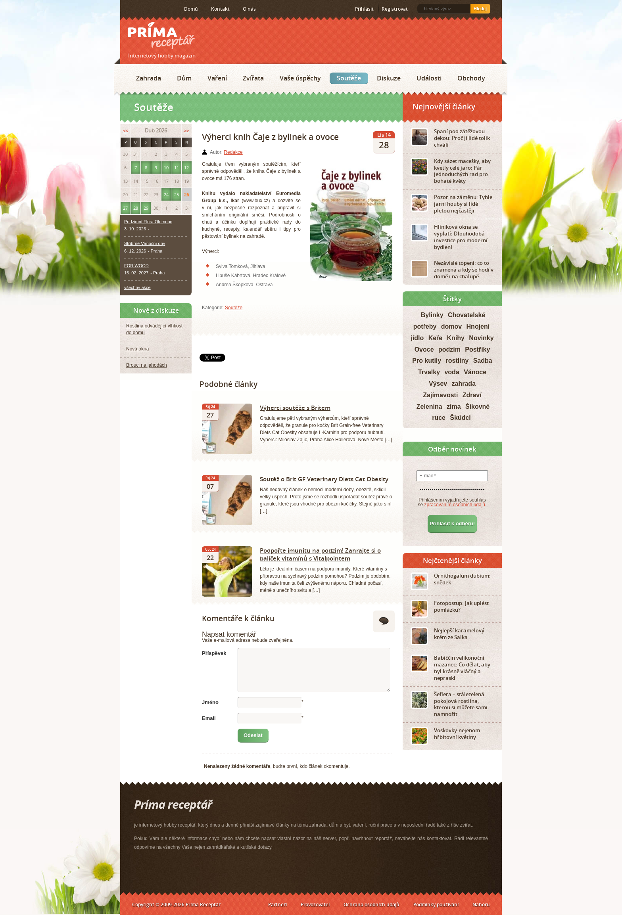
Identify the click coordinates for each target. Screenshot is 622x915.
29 (146, 208)
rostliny (457, 360)
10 (166, 167)
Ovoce (424, 349)
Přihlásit (364, 9)
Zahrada (148, 78)
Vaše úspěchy (300, 78)
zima (454, 406)
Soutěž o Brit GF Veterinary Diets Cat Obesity (324, 479)
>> (186, 131)
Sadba (482, 360)
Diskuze (389, 78)
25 (176, 194)
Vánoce (475, 372)
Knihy (456, 338)
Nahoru (481, 904)
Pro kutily (426, 360)
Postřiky (477, 349)
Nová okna (137, 349)
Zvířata (253, 78)
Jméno (210, 702)
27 (125, 208)
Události (429, 78)
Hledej (480, 8)
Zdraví (472, 395)
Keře (435, 338)
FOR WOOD (136, 265)
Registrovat (395, 9)
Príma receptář (161, 35)
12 (186, 167)
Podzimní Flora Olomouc (148, 221)
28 (135, 208)
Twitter (153, 9)
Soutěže (349, 78)
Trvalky (429, 372)
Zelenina (429, 406)
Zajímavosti (440, 395)
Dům (184, 78)
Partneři (277, 904)
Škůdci (460, 417)
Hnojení (478, 326)
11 (176, 167)
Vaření (217, 78)
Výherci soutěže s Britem (295, 408)
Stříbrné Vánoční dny (144, 243)
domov (451, 326)
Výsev (438, 383)
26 (186, 194)
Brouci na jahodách (146, 365)
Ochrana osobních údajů (371, 904)
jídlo (417, 338)
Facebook (141, 8)
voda (451, 372)
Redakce (233, 152)
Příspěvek (214, 653)
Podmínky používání (436, 904)
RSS (128, 9)
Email (209, 718)
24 (166, 194)
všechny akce (137, 287)
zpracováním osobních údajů (454, 504)
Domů (191, 9)
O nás (249, 9)
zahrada (464, 383)
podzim (449, 349)
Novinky (481, 338)
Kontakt (220, 9)
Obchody (471, 78)
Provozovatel (315, 904)
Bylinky (432, 315)
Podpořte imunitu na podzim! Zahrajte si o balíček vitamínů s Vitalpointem (320, 554)
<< (125, 131)
